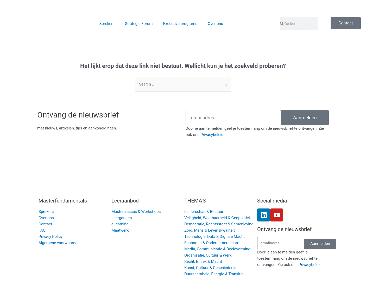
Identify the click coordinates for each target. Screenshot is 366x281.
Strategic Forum (139, 23)
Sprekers (107, 23)
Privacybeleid (212, 134)
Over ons (215, 23)
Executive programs (180, 23)
